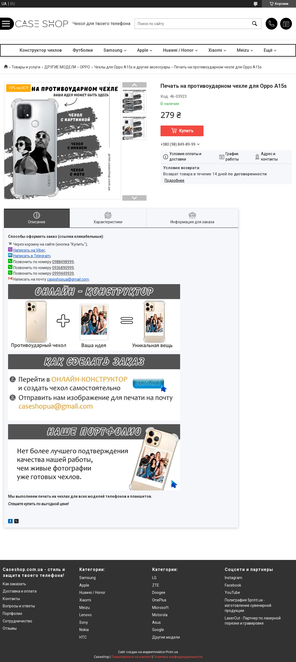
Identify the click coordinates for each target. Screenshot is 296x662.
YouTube (232, 592)
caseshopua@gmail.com (68, 279)
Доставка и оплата (20, 591)
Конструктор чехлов (41, 50)
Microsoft (160, 607)
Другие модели (166, 637)
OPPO (85, 67)
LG (154, 578)
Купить (186, 130)
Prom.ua (172, 652)
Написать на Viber (29, 250)
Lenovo (85, 615)
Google (158, 630)
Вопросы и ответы (19, 606)
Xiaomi (215, 50)
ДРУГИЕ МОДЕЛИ (60, 67)
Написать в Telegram (31, 256)
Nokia (84, 630)
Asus (156, 622)
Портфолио (12, 613)
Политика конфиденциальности (178, 657)
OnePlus (159, 600)
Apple (142, 50)
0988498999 (63, 262)
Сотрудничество (17, 621)
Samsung (113, 50)
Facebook (233, 585)
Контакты (11, 599)
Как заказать (14, 584)
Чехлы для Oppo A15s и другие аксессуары (132, 67)
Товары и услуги (26, 67)
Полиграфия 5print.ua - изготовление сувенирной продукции (248, 605)
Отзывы (10, 628)
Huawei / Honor (178, 50)
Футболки (83, 50)
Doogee (158, 592)
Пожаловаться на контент (131, 657)
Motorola (159, 615)
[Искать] (254, 24)
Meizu (243, 50)
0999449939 (63, 273)
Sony (83, 622)
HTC (83, 637)
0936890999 (63, 268)
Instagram (233, 578)
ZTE (155, 585)
